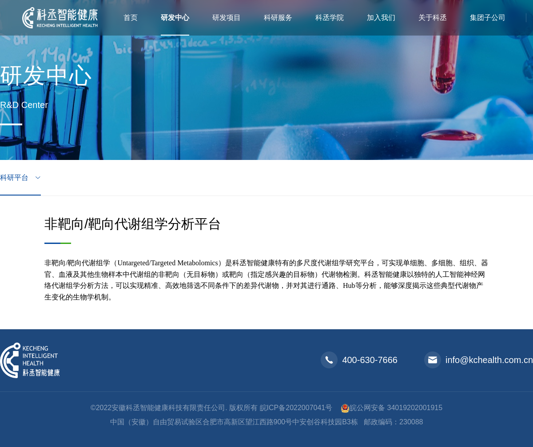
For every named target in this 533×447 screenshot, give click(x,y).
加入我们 (381, 17)
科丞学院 (329, 17)
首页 (130, 17)
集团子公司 (487, 17)
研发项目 (226, 17)
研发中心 (175, 17)
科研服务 (278, 17)
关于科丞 (432, 17)
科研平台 (15, 177)
